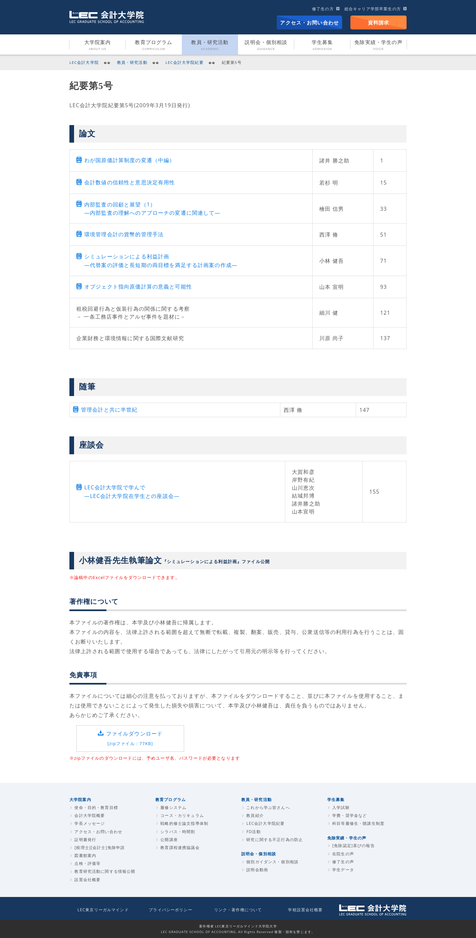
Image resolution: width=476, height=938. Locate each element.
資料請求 (378, 22)
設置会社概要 (87, 879)
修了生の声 (343, 862)
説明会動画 (257, 869)
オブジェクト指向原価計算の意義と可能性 (138, 286)
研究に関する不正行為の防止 (274, 839)
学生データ (343, 869)
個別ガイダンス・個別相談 (272, 862)
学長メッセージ (89, 823)
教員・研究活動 (209, 45)
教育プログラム (153, 45)
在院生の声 (343, 854)
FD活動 (253, 831)
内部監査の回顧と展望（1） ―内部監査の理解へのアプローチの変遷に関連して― (152, 209)
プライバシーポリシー (170, 910)
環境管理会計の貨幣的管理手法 (124, 234)
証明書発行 (85, 839)
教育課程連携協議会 (179, 847)
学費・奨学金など (349, 815)
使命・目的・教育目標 (96, 807)
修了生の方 (323, 9)
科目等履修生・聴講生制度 (358, 823)
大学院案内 (97, 45)
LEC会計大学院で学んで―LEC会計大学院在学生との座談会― (131, 492)
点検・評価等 (87, 863)
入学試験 (341, 807)
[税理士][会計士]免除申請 (99, 847)
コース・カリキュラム (182, 815)
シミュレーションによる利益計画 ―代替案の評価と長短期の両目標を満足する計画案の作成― (160, 261)
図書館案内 (85, 855)
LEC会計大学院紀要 (185, 62)
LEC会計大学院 (84, 62)
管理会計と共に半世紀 (109, 409)
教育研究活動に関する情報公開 (104, 871)
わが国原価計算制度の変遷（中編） (129, 160)
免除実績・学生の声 (378, 45)
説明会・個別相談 (266, 45)
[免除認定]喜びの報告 (353, 845)
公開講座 (169, 839)
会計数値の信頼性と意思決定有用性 (129, 182)
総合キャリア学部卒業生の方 (372, 9)
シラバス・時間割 (177, 831)
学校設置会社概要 (305, 910)
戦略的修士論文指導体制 (184, 823)
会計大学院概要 (89, 815)
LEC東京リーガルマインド (103, 910)
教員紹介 (255, 815)
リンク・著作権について (238, 910)
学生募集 (322, 45)
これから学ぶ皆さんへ (268, 807)
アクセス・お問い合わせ (309, 22)
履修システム (173, 807)
